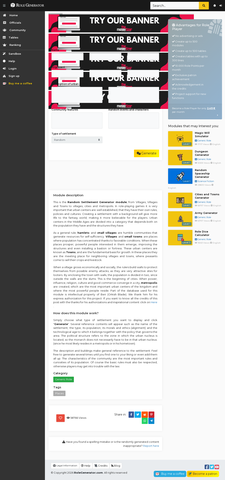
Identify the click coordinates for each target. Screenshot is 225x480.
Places (59, 393)
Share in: (120, 414)
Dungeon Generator (202, 153)
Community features (65, 109)
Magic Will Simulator (202, 134)
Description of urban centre (70, 84)
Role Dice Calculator (202, 233)
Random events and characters (128, 109)
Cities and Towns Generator (207, 196)
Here (154, 302)
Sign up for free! (215, 5)
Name (55, 49)
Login (220, 5)
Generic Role (63, 379)
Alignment (58, 66)
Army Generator (206, 212)
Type (92, 49)
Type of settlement (64, 133)
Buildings (114, 84)
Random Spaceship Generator (202, 173)
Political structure (139, 66)
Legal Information (65, 465)
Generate (147, 153)
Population (134, 49)
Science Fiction (204, 181)
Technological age (101, 66)
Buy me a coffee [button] (170, 474)
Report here (151, 445)
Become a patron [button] (203, 474)
